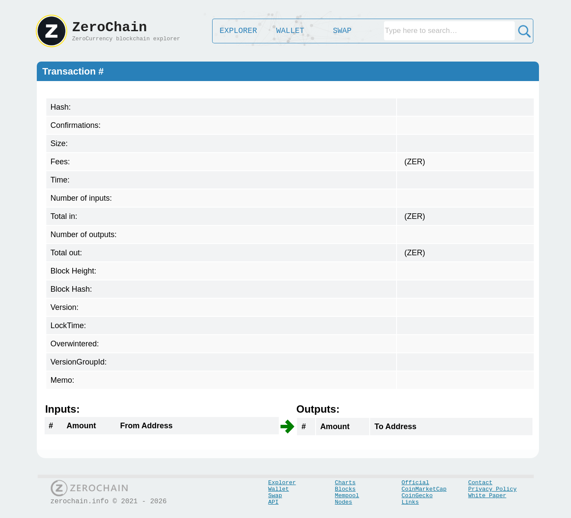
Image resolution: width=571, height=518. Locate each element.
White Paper (487, 495)
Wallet (278, 489)
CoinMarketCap (424, 489)
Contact (480, 482)
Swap (275, 495)
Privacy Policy (492, 489)
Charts (345, 482)
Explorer (282, 482)
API (273, 502)
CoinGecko (417, 495)
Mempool (347, 495)
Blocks (345, 489)
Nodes (343, 502)
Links (410, 502)
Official (415, 482)
